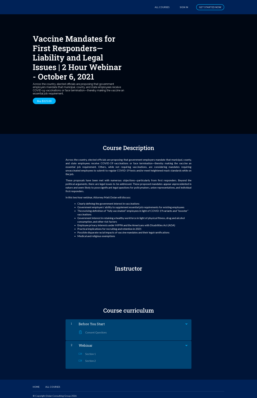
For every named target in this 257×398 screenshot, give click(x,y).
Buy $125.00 (44, 100)
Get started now (210, 7)
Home (36, 384)
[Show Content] (186, 321)
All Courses (169, 7)
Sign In (186, 7)
